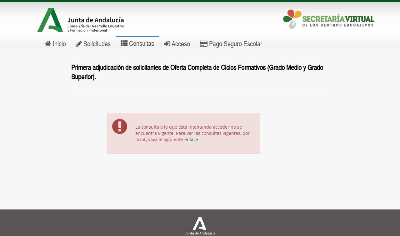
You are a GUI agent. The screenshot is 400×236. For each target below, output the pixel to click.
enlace (191, 139)
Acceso (177, 43)
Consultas (137, 43)
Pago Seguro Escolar (231, 43)
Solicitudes (93, 43)
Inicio (55, 43)
